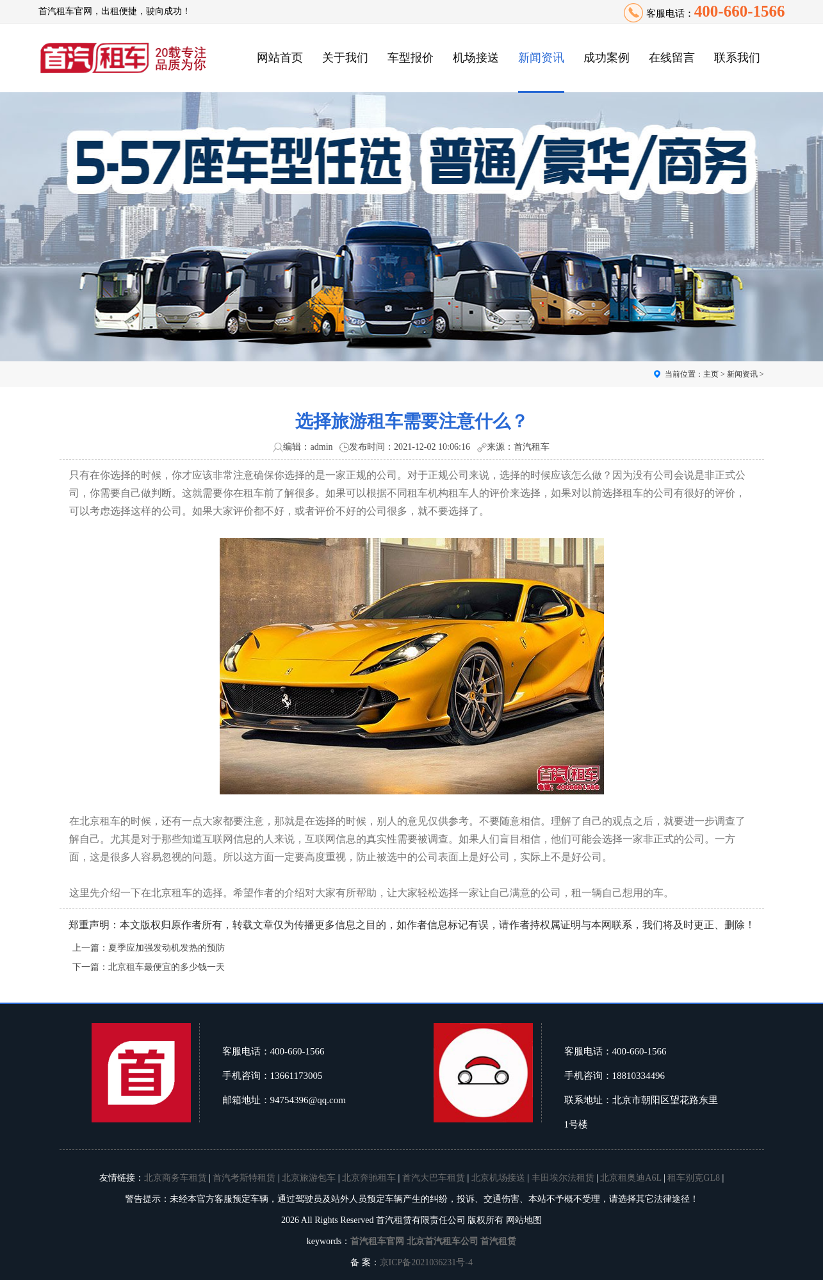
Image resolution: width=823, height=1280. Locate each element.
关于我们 (345, 57)
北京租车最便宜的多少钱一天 (166, 967)
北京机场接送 (498, 1178)
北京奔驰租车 (369, 1178)
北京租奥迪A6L (630, 1178)
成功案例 (606, 57)
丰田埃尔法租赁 (563, 1178)
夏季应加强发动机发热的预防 (166, 948)
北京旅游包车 (309, 1178)
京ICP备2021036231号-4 (426, 1262)
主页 (711, 374)
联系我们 (737, 57)
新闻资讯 (541, 57)
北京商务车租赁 (175, 1178)
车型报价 (410, 57)
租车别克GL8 (693, 1178)
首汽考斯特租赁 (244, 1178)
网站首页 (280, 57)
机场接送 (476, 57)
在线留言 (672, 57)
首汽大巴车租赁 (433, 1178)
